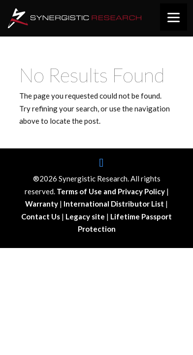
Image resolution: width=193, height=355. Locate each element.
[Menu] (173, 17)
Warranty (42, 203)
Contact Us (41, 216)
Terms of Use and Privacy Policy (111, 191)
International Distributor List (114, 203)
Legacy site (85, 216)
